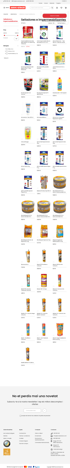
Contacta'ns (22, 433)
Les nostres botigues (8, 433)
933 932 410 (6, 1)
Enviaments (38, 436)
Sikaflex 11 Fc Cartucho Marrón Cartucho (42, 314)
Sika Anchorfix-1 (25, 264)
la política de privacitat (44, 415)
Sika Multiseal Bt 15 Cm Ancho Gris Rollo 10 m (26, 216)
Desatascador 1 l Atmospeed (59, 92)
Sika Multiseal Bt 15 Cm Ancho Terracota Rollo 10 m (59, 191)
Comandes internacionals (42, 442)
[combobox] (40, 7)
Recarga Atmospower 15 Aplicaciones (42, 93)
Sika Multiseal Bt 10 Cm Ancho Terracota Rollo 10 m (43, 216)
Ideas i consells (7, 438)
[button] (64, 1)
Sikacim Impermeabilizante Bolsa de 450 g (59, 338)
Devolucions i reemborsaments (39, 439)
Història (5, 436)
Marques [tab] (6, 46)
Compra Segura (23, 441)
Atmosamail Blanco (41, 117)
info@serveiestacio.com (18, 1)
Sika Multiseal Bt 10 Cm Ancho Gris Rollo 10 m (58, 216)
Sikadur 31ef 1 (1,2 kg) (42, 289)
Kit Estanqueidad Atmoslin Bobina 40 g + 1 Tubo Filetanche (27, 68)
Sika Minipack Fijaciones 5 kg (43, 240)
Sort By (59, 23)
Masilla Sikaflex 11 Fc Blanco (27, 362)
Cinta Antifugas (25, 142)
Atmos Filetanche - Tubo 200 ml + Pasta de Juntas (59, 41)
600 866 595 (30, 1)
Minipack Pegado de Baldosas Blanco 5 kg (58, 240)
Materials (52, 3)
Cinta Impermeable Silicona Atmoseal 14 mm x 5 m (43, 41)
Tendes (40, 3)
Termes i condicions (24, 436)
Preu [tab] (4, 30)
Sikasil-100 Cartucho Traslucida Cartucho (26, 289)
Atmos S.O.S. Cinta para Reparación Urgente (58, 118)
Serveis (46, 3)
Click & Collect (39, 433)
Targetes (58, 3)
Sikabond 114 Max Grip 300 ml (44, 191)
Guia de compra (23, 443)
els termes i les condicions (32, 415)
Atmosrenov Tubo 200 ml (27, 117)
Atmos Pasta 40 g (25, 166)
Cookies (21, 438)
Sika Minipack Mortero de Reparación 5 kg (27, 240)
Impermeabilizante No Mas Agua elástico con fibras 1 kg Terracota (28, 42)
